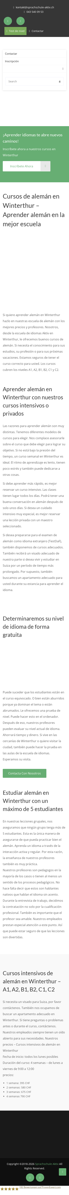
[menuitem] (6, 68)
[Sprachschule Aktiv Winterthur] (62, 1172)
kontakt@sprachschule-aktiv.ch (35, 7)
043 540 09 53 (34, 11)
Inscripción (12, 61)
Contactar (38, 31)
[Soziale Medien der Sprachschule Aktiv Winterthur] (30, 1177)
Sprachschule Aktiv (47, 1164)
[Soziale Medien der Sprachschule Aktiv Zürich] (8, 21)
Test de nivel (15, 31)
